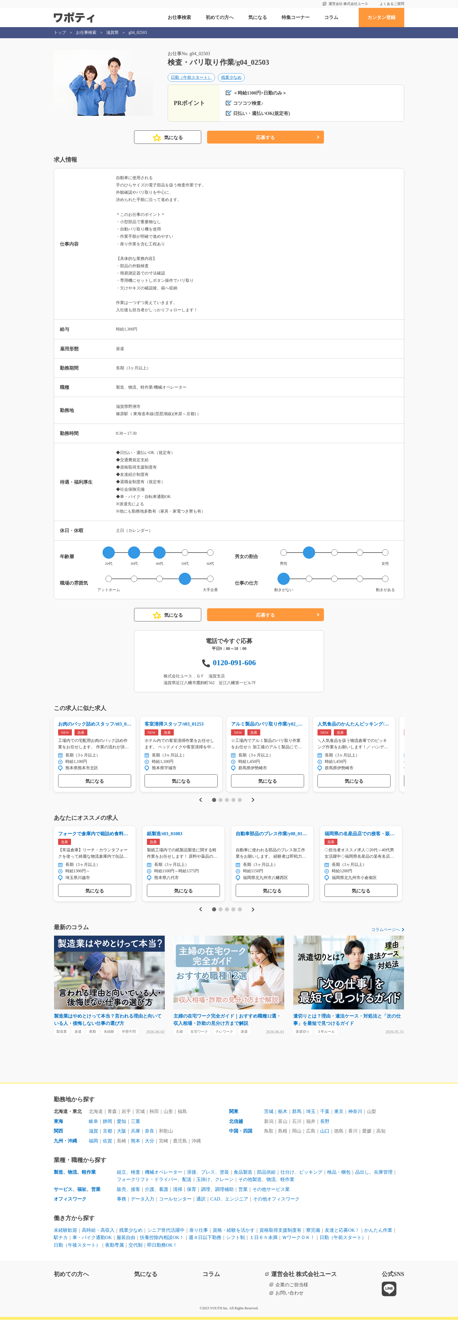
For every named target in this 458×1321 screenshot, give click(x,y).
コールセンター (175, 1200)
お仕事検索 (179, 17)
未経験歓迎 (65, 1231)
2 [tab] (220, 800)
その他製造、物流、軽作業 (266, 1180)
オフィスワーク (70, 1200)
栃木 (282, 1112)
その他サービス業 (271, 1190)
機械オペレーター (163, 1173)
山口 (324, 1132)
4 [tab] (233, 800)
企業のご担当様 (291, 1285)
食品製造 (243, 1173)
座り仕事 (198, 1231)
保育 (191, 1190)
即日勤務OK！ (162, 1246)
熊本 (135, 1142)
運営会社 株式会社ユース (348, 4)
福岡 (93, 1142)
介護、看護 (156, 1190)
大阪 (121, 1132)
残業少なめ (231, 78)
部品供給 (266, 1173)
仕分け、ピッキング (301, 1173)
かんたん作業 (378, 1231)
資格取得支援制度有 (280, 1231)
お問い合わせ (289, 1294)
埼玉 (310, 1112)
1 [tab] (214, 800)
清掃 (177, 1190)
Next (253, 800)
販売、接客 (128, 1190)
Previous (200, 800)
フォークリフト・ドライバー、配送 (154, 1180)
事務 (121, 1200)
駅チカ (61, 1238)
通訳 (201, 1200)
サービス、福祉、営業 (77, 1190)
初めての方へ (220, 17)
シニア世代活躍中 (166, 1231)
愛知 (121, 1122)
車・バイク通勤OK (92, 1238)
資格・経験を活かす (234, 1231)
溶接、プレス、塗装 (208, 1173)
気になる (257, 17)
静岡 (107, 1122)
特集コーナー (296, 17)
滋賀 (93, 1132)
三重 (135, 1122)
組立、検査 (128, 1173)
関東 (233, 1112)
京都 (107, 1132)
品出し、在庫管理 (374, 1173)
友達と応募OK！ (342, 1231)
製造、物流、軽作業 (75, 1173)
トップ (60, 32)
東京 (339, 1112)
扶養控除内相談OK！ (162, 1238)
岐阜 (93, 1122)
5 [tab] (240, 800)
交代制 (136, 1246)
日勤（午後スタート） (77, 1246)
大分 (149, 1142)
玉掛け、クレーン (215, 1180)
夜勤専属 (114, 1246)
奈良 (149, 1132)
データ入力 (142, 1200)
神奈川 (355, 1112)
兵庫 (135, 1132)
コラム (331, 17)
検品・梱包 (339, 1173)
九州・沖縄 (65, 1142)
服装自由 (126, 1238)
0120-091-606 (234, 663)
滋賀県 (112, 32)
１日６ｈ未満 (263, 1238)
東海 (58, 1122)
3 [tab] (227, 800)
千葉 (324, 1112)
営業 (243, 1190)
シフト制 (235, 1238)
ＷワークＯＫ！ (298, 1238)
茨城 (268, 1112)
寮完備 (313, 1231)
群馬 (296, 1112)
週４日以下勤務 (205, 1238)
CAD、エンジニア (229, 1200)
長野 (324, 1122)
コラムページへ (385, 930)
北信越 (236, 1122)
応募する (265, 138)
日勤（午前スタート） (191, 78)
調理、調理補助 (217, 1190)
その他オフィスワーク (276, 1200)
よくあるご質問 (392, 4)
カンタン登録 (381, 17)
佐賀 (107, 1142)
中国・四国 (240, 1132)
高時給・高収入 (98, 1231)
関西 (58, 1132)
